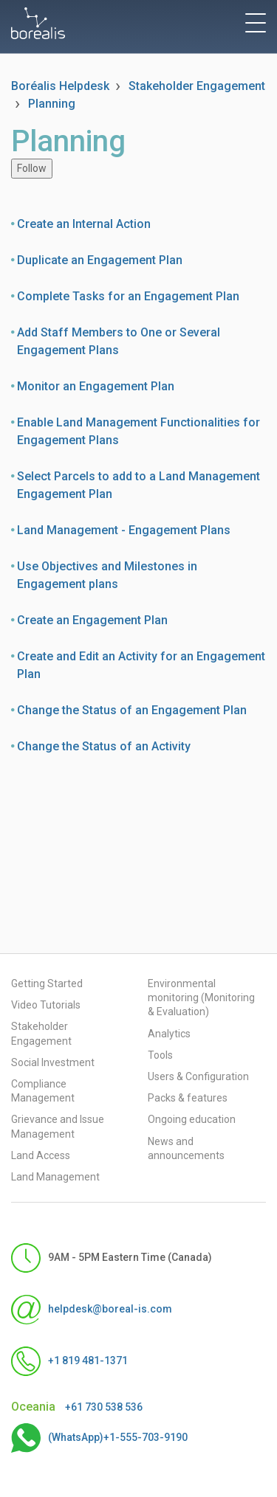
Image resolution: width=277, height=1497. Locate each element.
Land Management (55, 1177)
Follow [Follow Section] (32, 168)
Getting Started (47, 983)
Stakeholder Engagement (197, 86)
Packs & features (188, 1098)
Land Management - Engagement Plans (123, 530)
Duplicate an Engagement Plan (99, 260)
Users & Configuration (198, 1076)
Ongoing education (192, 1119)
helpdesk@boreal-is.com (91, 1309)
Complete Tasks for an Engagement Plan (128, 296)
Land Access (40, 1155)
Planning (51, 104)
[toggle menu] (255, 23)
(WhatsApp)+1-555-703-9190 (99, 1438)
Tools (160, 1055)
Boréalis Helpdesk (60, 86)
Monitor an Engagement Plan (95, 386)
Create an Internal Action (84, 224)
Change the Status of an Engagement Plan (132, 710)
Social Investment (53, 1062)
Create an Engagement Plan (92, 620)
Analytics (169, 1034)
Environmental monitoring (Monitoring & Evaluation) (201, 997)
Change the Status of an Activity (104, 746)
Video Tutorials (46, 1005)
